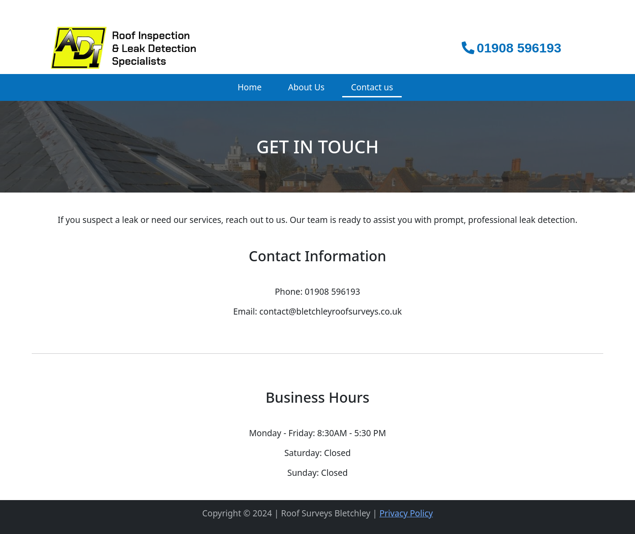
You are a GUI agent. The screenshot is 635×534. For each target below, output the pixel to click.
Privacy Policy (406, 513)
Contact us (372, 87)
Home (250, 87)
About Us (306, 87)
